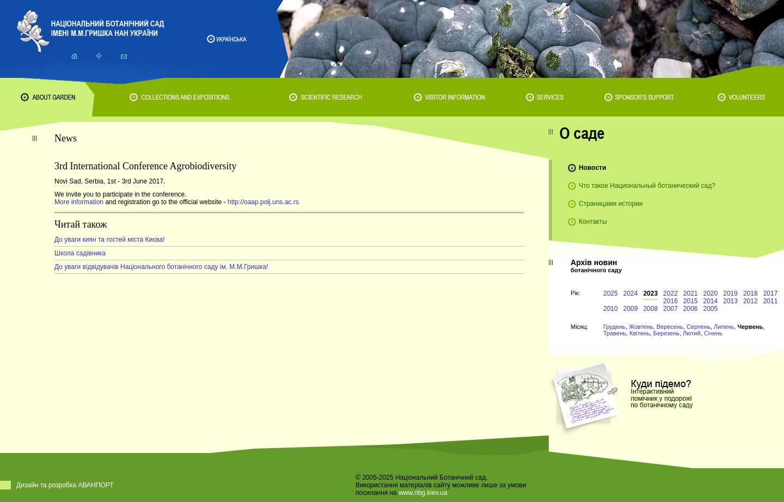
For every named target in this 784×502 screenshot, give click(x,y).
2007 (670, 309)
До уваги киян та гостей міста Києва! (109, 239)
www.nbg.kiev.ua (423, 493)
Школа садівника (80, 253)
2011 (770, 301)
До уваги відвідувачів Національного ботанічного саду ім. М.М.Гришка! (161, 267)
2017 (770, 293)
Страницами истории (611, 203)
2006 (690, 309)
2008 (650, 309)
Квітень (639, 333)
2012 (750, 301)
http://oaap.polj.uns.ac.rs (263, 202)
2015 (690, 301)
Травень (614, 333)
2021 (690, 293)
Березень (666, 333)
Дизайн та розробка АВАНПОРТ (65, 485)
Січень (713, 333)
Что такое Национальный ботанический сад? (647, 185)
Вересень (670, 326)
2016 (670, 301)
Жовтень (641, 326)
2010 (610, 309)
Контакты (593, 221)
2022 (670, 293)
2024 (630, 293)
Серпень (698, 326)
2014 (710, 301)
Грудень (614, 326)
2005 (710, 309)
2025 (610, 293)
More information (78, 202)
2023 (650, 293)
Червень (750, 326)
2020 (710, 293)
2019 (730, 293)
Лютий (692, 333)
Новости (592, 168)
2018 (750, 293)
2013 (730, 301)
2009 (630, 309)
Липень (724, 326)
